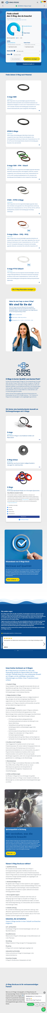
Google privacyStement (12, 502)
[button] (44, 2)
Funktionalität (11, 511)
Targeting (11, 509)
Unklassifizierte (12, 513)
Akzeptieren (23, 516)
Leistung (10, 507)
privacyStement (25, 499)
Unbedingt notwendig (13, 505)
